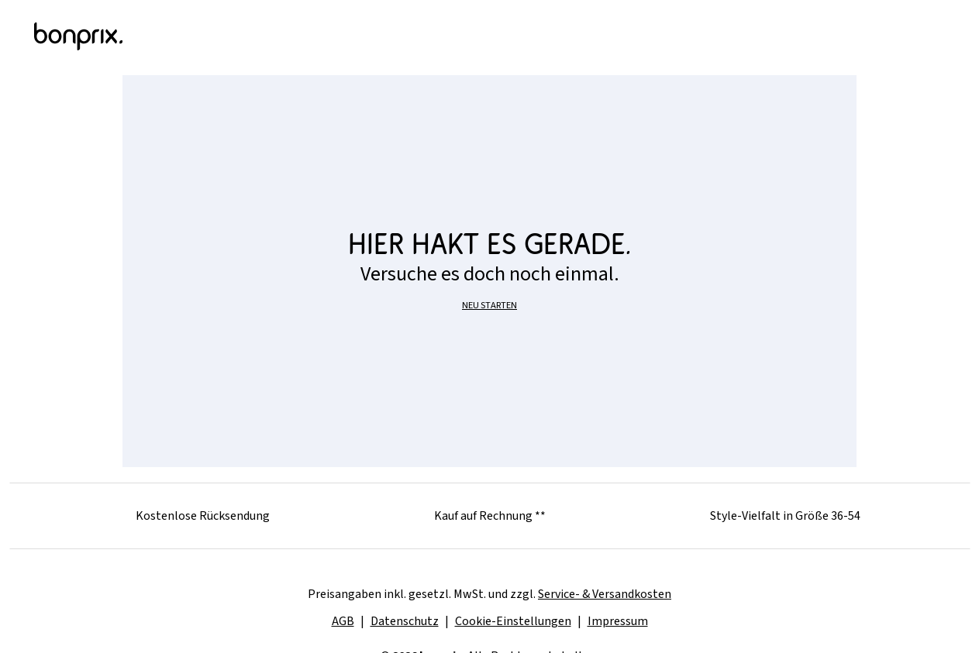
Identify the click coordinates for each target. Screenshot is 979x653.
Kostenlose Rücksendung (203, 516)
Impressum (618, 621)
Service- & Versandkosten (604, 594)
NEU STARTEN (489, 305)
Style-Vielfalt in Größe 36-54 (785, 516)
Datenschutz (405, 621)
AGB (343, 621)
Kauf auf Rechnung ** (490, 516)
